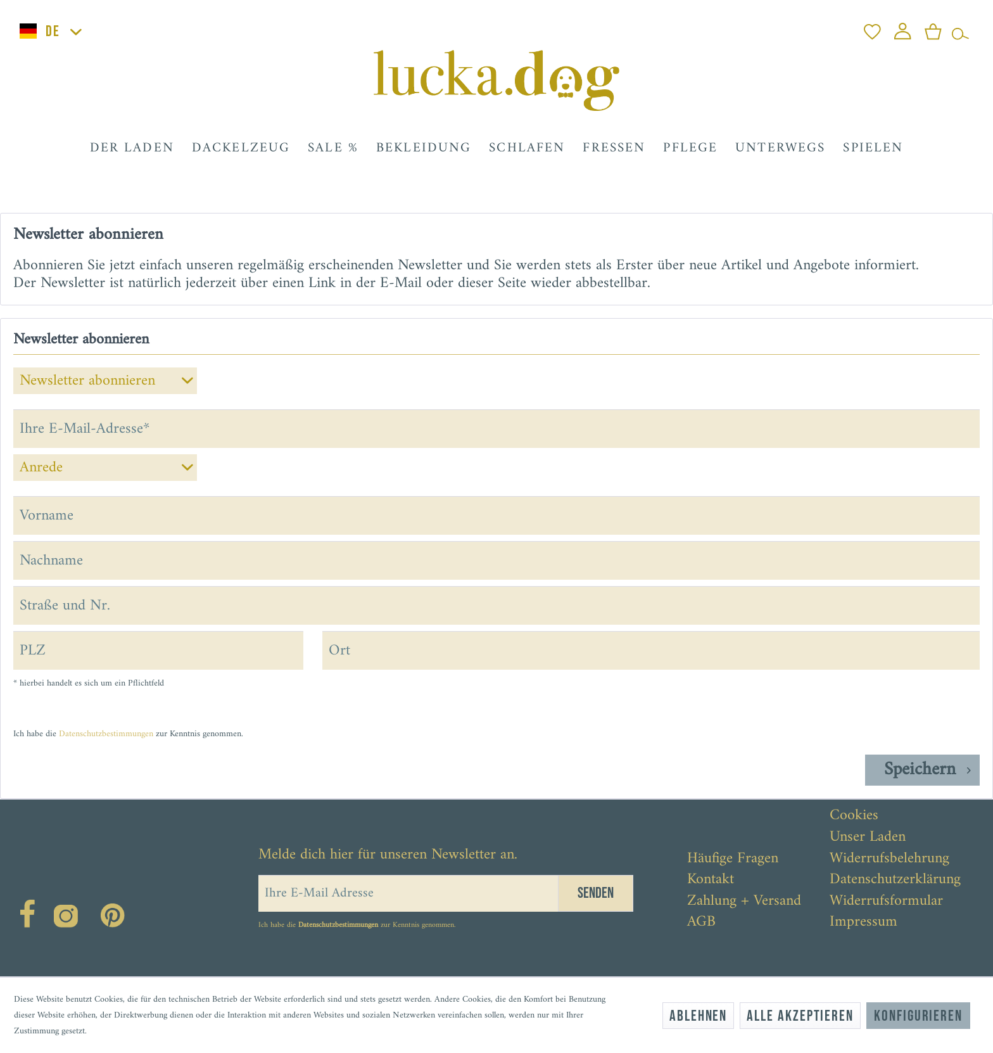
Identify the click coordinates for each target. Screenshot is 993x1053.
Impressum (863, 922)
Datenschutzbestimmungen (106, 734)
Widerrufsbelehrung (889, 859)
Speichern (927, 770)
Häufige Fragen (732, 859)
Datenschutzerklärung (895, 880)
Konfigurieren (918, 1016)
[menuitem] (872, 28)
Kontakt (710, 880)
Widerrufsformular (886, 901)
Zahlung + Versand (744, 901)
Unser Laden (868, 837)
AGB (701, 922)
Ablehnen (698, 1016)
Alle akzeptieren (800, 1016)
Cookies (854, 816)
